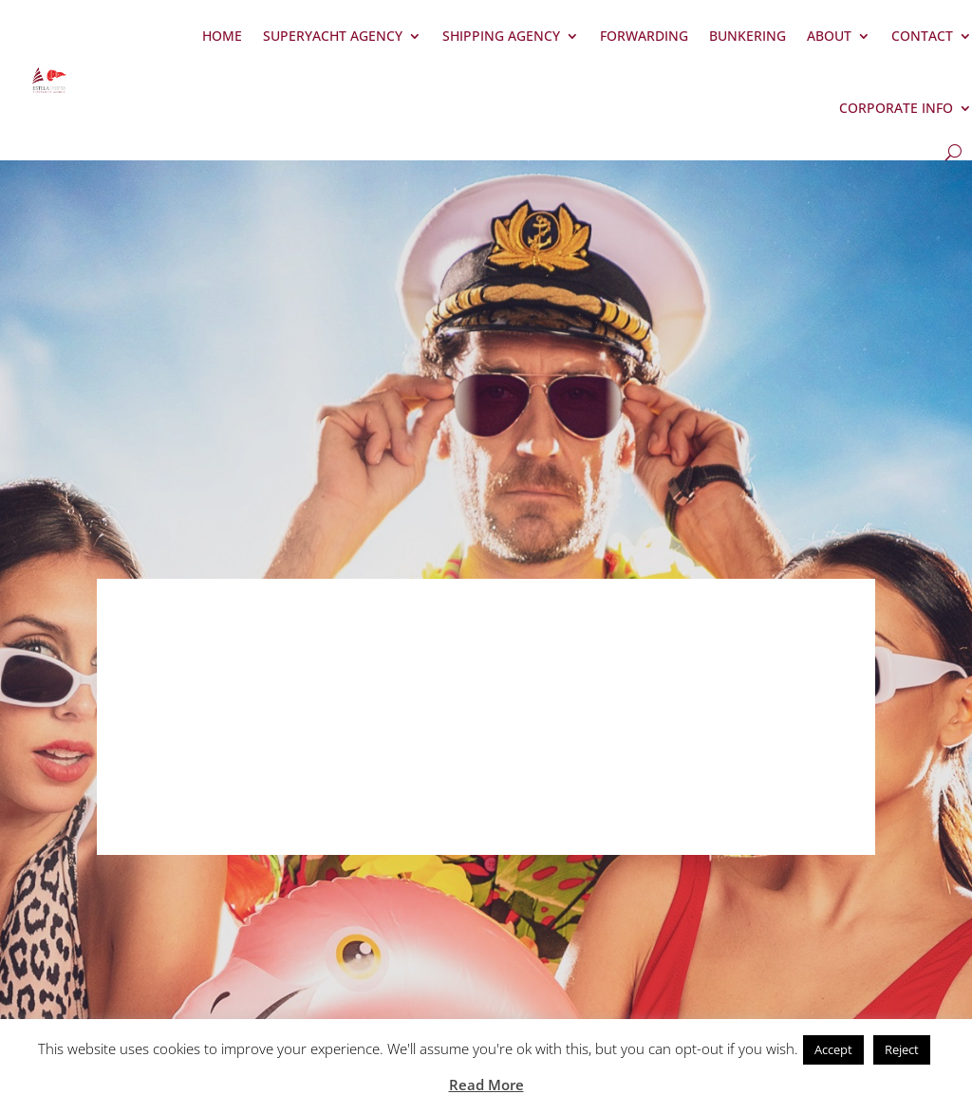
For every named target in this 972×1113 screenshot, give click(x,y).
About (829, 36)
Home (222, 36)
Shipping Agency (501, 36)
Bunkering (747, 36)
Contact (922, 36)
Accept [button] (833, 1049)
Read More (486, 1084)
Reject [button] (902, 1049)
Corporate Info (896, 108)
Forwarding (644, 36)
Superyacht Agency (332, 36)
